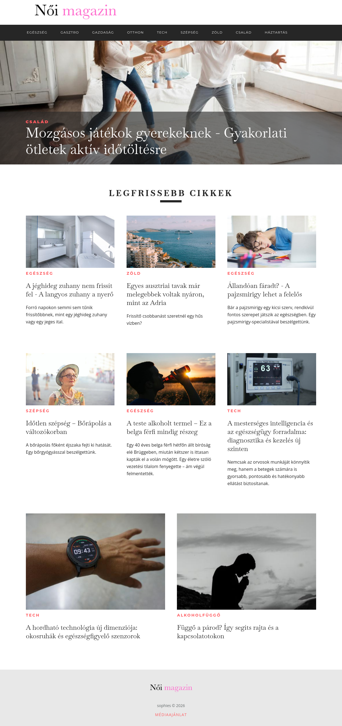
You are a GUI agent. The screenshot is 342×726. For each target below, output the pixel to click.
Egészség (39, 273)
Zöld (134, 273)
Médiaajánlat (171, 714)
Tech (234, 410)
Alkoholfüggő (199, 615)
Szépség (38, 410)
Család (37, 121)
